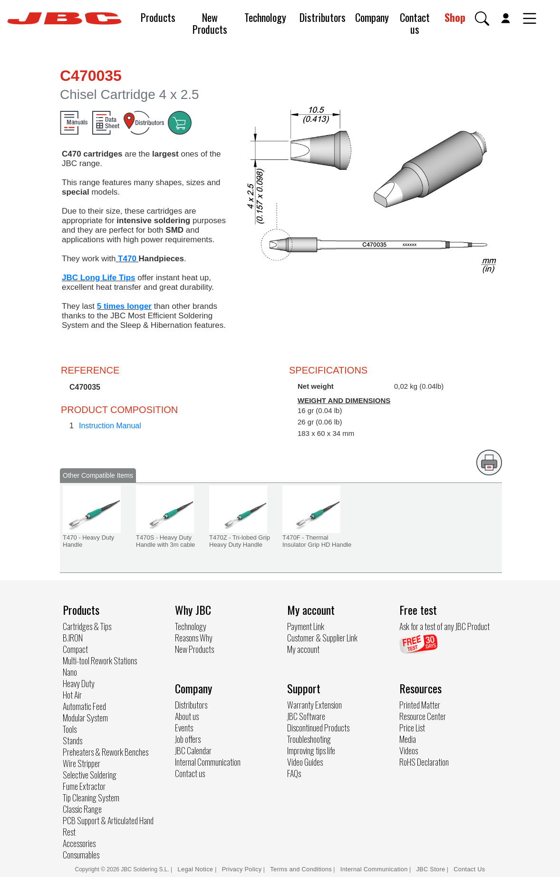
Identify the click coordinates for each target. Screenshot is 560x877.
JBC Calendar (193, 750)
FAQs (294, 773)
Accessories (79, 843)
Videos (408, 750)
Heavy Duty (79, 683)
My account (303, 649)
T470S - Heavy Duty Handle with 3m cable (165, 541)
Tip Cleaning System (91, 797)
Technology (265, 17)
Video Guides (305, 762)
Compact (75, 649)
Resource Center (422, 716)
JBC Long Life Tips (98, 277)
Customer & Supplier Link (322, 637)
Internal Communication (208, 762)
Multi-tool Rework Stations (100, 660)
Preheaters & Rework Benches (105, 752)
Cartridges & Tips (87, 626)
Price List (412, 727)
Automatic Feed (84, 706)
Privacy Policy (242, 869)
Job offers (188, 739)
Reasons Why (193, 637)
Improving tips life (311, 750)
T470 (127, 258)
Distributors (322, 17)
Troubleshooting (309, 739)
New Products (210, 23)
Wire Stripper (81, 763)
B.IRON (73, 637)
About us (187, 716)
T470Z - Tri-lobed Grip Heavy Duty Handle (239, 541)
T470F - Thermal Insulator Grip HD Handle (316, 541)
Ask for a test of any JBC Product (444, 626)
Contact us (415, 23)
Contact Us (469, 869)
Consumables (81, 854)
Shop (454, 17)
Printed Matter (419, 705)
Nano (70, 672)
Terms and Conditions (301, 869)
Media (407, 739)
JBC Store (430, 869)
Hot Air (72, 695)
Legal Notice (196, 869)
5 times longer (124, 306)
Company (372, 17)
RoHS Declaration (424, 762)
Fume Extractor (84, 786)
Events (184, 727)
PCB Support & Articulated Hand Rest (108, 826)
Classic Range (82, 809)
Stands (72, 740)
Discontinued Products (318, 727)
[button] (482, 18)
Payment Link (305, 626)
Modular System (85, 717)
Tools (70, 729)
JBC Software (306, 716)
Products (158, 17)
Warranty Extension (314, 705)
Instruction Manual (110, 426)
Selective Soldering (89, 775)
